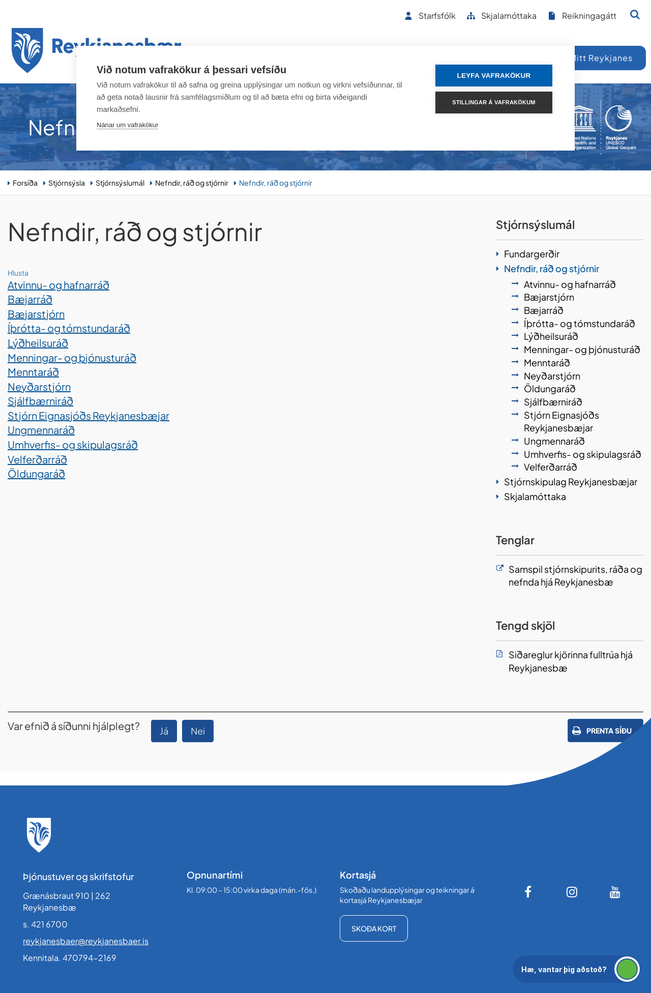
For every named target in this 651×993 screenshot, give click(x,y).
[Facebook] (529, 891)
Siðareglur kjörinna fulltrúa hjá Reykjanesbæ (571, 661)
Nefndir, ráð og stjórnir (191, 182)
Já (164, 731)
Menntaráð (33, 371)
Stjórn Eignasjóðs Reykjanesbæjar (88, 415)
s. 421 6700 (45, 924)
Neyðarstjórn (39, 386)
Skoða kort (373, 928)
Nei (198, 731)
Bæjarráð (30, 299)
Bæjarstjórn (36, 313)
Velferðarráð (37, 459)
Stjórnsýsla (66, 182)
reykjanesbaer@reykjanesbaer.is (86, 941)
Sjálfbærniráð (40, 400)
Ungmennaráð (41, 429)
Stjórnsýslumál (120, 182)
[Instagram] (572, 891)
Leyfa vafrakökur (494, 75)
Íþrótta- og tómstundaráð (69, 328)
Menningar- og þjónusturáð (72, 357)
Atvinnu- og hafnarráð (58, 284)
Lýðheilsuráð (38, 342)
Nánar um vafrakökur (127, 125)
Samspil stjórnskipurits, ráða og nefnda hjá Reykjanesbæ (575, 575)
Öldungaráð (36, 473)
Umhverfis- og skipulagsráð (73, 444)
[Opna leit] (635, 14)
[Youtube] (615, 891)
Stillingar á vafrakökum (493, 102)
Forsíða (25, 182)
